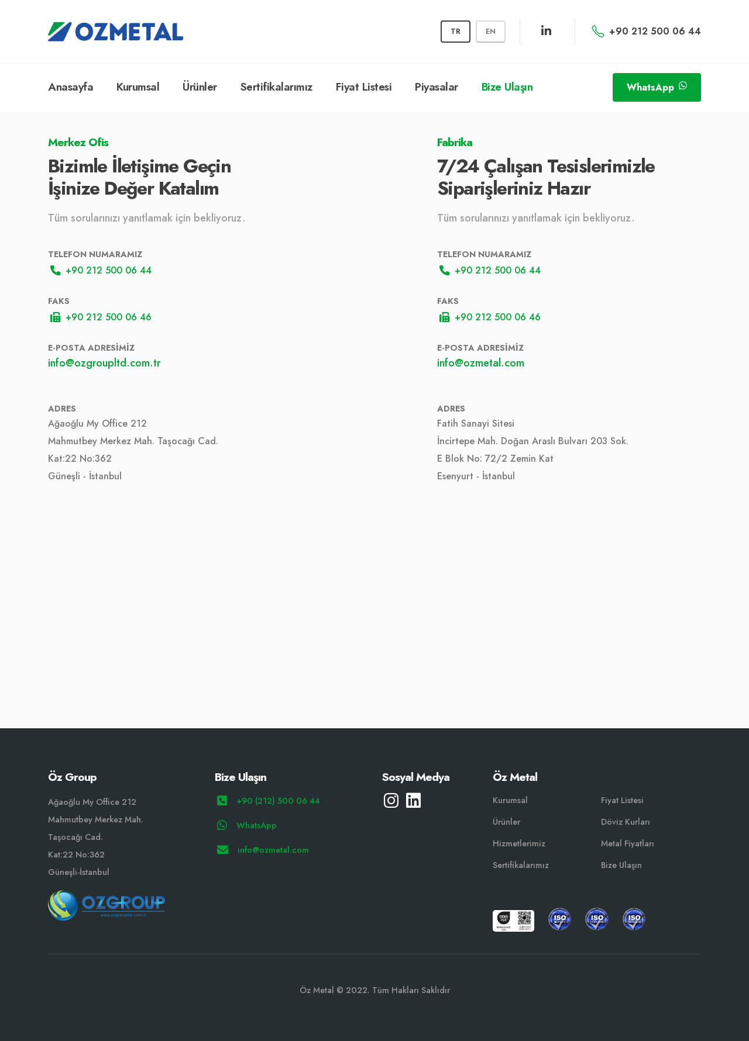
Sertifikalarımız (276, 87)
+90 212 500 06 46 (101, 317)
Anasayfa (70, 87)
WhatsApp (657, 88)
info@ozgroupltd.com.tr (104, 363)
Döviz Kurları (625, 822)
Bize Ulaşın (507, 87)
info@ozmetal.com (480, 363)
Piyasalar (436, 87)
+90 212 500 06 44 (646, 31)
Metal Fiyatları (627, 843)
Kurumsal (137, 87)
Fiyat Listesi (364, 87)
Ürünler (200, 87)
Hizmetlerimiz (519, 843)
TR (456, 31)
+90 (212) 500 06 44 (268, 801)
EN (491, 31)
